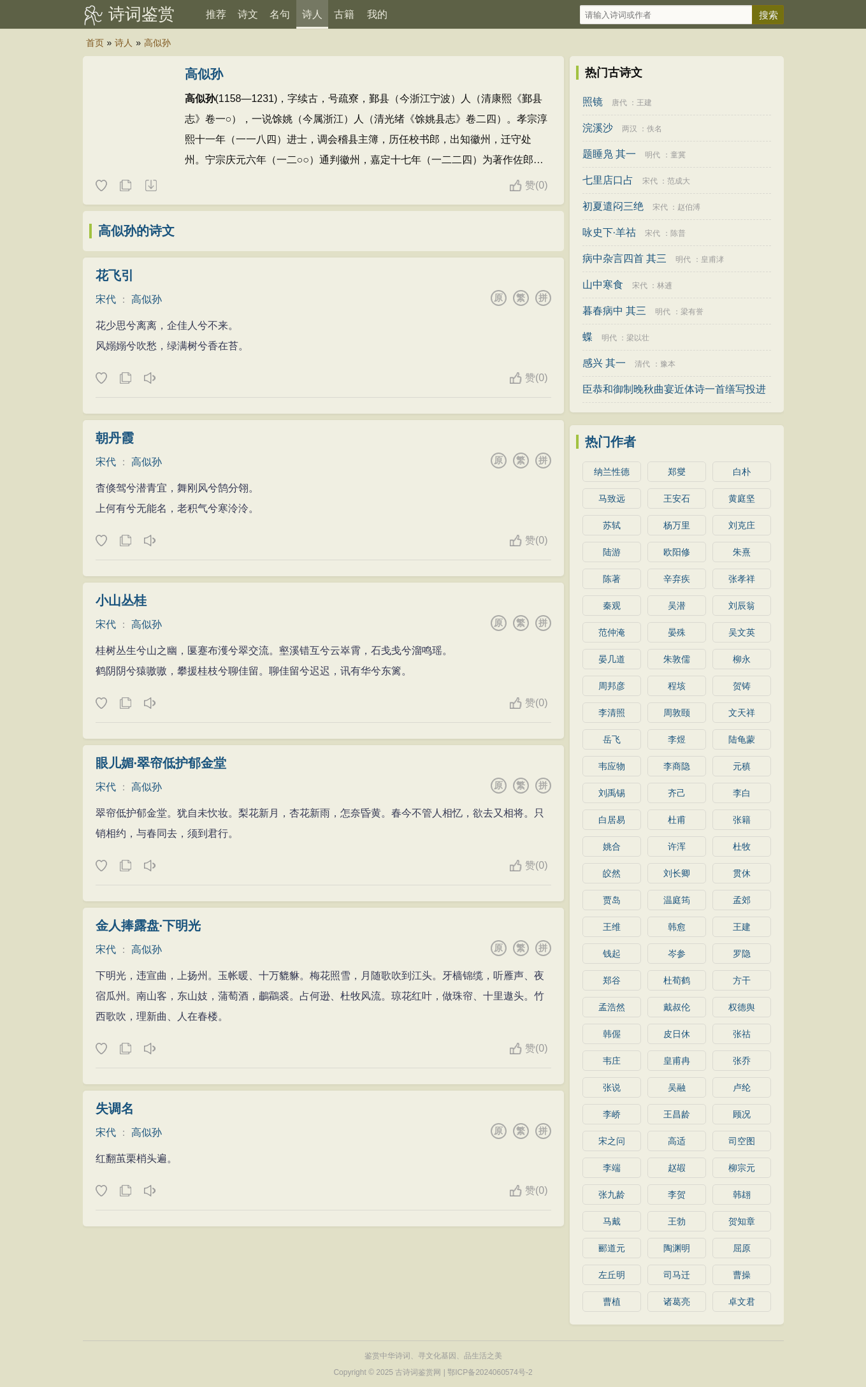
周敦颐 (676, 713)
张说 (612, 1087)
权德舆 (741, 1007)
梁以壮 (637, 337)
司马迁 (676, 1275)
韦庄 (612, 1061)
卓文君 (741, 1301)
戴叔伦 (676, 1007)
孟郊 (742, 900)
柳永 (742, 659)
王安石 (676, 498)
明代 (652, 154)
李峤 (612, 1114)
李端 (612, 1168)
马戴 (612, 1221)
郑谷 (612, 980)
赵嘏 (677, 1168)
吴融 (677, 1087)
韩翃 (742, 1194)
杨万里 (676, 525)
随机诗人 (150, 186)
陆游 (612, 552)
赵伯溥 (688, 207)
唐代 (619, 102)
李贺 (677, 1194)
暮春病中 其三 (614, 310)
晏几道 (611, 659)
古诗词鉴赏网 (418, 1372)
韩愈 (677, 927)
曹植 (612, 1301)
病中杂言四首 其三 (624, 258)
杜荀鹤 (676, 980)
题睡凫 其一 (609, 154)
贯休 (742, 873)
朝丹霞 (115, 438)
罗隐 (742, 953)
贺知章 (741, 1221)
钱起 (612, 953)
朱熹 (742, 552)
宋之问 (611, 1141)
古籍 (344, 14)
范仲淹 (611, 632)
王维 (612, 927)
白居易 (611, 820)
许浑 (677, 846)
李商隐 (676, 766)
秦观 (612, 605)
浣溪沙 (597, 127)
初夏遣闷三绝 (613, 206)
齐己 (677, 793)
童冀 (678, 154)
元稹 (742, 766)
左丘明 (611, 1275)
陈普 (678, 233)
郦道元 (611, 1248)
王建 (644, 102)
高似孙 (157, 43)
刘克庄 (741, 525)
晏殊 (677, 632)
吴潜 (677, 605)
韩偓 (612, 1034)
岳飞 (612, 739)
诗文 (248, 14)
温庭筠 (676, 900)
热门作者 (610, 442)
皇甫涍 (712, 259)
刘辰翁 (741, 605)
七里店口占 (607, 180)
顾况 (742, 1114)
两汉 (629, 128)
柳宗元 (741, 1168)
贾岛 (612, 900)
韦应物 (611, 766)
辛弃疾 (676, 579)
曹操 (742, 1275)
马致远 (611, 498)
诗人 (312, 14)
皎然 (612, 873)
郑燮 (677, 472)
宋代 (106, 299)
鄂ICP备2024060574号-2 (489, 1372)
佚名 (654, 128)
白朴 (742, 472)
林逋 (664, 285)
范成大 (678, 181)
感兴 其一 (604, 363)
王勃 (677, 1221)
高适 (677, 1141)
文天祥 (741, 713)
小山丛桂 (121, 600)
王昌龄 (676, 1114)
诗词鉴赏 (141, 14)
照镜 (592, 101)
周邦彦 (611, 686)
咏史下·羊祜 (609, 232)
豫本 (667, 363)
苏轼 (612, 525)
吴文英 (741, 632)
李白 (742, 793)
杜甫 (677, 820)
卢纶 (742, 1087)
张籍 (742, 820)
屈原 (742, 1248)
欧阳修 (676, 552)
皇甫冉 (676, 1061)
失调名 (115, 1108)
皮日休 (676, 1034)
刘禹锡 (611, 793)
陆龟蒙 (741, 739)
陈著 (612, 579)
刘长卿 (676, 873)
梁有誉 (692, 311)
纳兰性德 (612, 472)
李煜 (677, 739)
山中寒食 (602, 284)
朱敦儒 (676, 659)
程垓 (677, 686)
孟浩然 (611, 1007)
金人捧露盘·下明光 (148, 926)
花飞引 (115, 275)
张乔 (742, 1061)
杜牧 (742, 846)
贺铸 (742, 686)
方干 (742, 980)
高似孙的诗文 (136, 231)
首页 (95, 43)
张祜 (742, 1034)
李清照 (611, 713)
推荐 (216, 14)
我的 (377, 14)
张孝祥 (741, 579)
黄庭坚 (741, 498)
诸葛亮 (676, 1301)
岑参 (677, 953)
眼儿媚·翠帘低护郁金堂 (161, 763)
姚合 (612, 846)
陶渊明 (676, 1248)
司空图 (741, 1141)
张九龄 (611, 1194)
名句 (280, 14)
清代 (642, 363)
